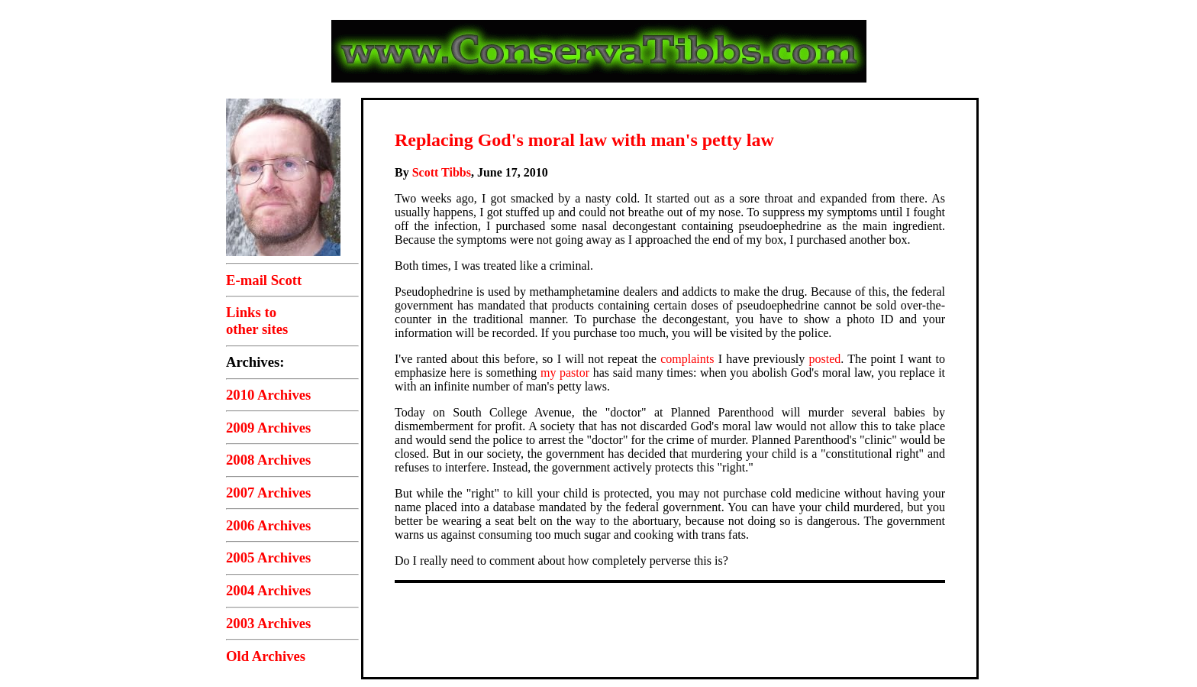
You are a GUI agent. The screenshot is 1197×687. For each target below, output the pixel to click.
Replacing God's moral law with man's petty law (584, 140)
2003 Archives (268, 623)
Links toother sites (257, 320)
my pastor (564, 372)
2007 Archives (268, 492)
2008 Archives (268, 460)
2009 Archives (268, 428)
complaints (687, 358)
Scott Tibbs (441, 172)
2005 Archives (268, 557)
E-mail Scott (264, 280)
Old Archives (265, 656)
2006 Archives (268, 525)
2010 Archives (268, 395)
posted (825, 358)
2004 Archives (268, 590)
